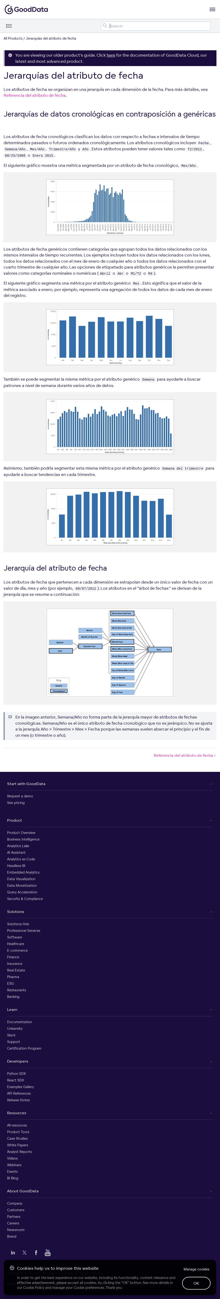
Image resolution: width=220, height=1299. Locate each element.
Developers (17, 1061)
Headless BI (16, 866)
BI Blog (12, 1178)
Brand (11, 1236)
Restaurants (16, 990)
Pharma (13, 977)
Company (14, 1203)
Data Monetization (22, 885)
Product (14, 820)
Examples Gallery (20, 1087)
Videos (12, 1158)
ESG (10, 983)
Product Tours (18, 1132)
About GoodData (23, 1191)
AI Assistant (16, 852)
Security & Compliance (25, 899)
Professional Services (23, 931)
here (111, 55)
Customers (15, 1210)
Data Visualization (21, 879)
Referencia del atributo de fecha (35, 95)
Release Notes (18, 1100)
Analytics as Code (21, 859)
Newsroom (16, 1230)
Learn (12, 1009)
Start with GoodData (26, 783)
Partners (13, 1217)
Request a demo (20, 796)
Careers (13, 1223)
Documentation (19, 1022)
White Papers (17, 1145)
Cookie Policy (33, 1288)
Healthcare (15, 944)
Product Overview (21, 833)
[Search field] (156, 26)
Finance (13, 957)
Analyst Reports (19, 1152)
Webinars (14, 1165)
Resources (16, 1112)
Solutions (15, 911)
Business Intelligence (23, 839)
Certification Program (24, 1048)
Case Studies (17, 1138)
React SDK (15, 1080)
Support (13, 1042)
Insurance (14, 964)
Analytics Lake (18, 846)
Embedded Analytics (23, 872)
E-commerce (17, 950)
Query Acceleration (22, 892)
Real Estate (16, 970)
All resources (17, 1125)
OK (196, 1283)
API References (19, 1093)
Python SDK (16, 1074)
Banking (13, 997)
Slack (11, 1035)
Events (12, 1171)
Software (14, 937)
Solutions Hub (18, 924)
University (14, 1028)
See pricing (16, 803)
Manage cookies (196, 1269)
